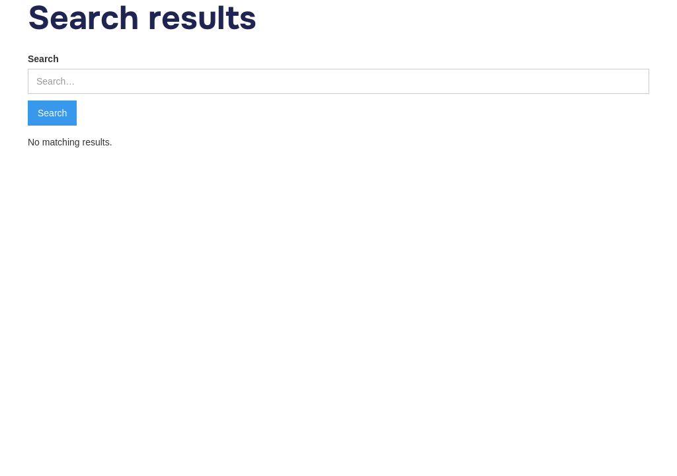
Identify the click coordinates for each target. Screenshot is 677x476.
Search (43, 59)
